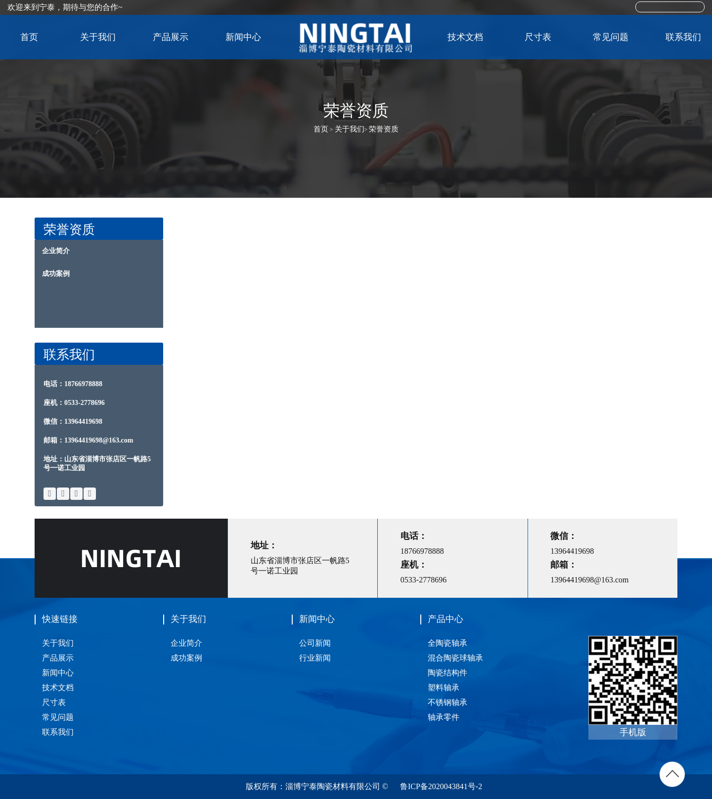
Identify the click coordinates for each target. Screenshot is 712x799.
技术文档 (465, 37)
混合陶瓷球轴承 (455, 658)
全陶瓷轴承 (447, 643)
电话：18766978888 (73, 384)
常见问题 (610, 37)
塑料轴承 (443, 687)
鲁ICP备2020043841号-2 (441, 786)
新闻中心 (246, 37)
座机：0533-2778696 (74, 402)
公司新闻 (315, 643)
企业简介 (56, 251)
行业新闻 (315, 658)
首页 (29, 37)
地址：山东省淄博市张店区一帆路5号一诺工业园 (97, 463)
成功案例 (56, 273)
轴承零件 (443, 717)
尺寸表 (538, 37)
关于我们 (101, 37)
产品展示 (174, 37)
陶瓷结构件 (447, 672)
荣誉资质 (384, 129)
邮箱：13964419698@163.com (88, 440)
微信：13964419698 (73, 421)
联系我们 (683, 37)
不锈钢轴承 (447, 702)
